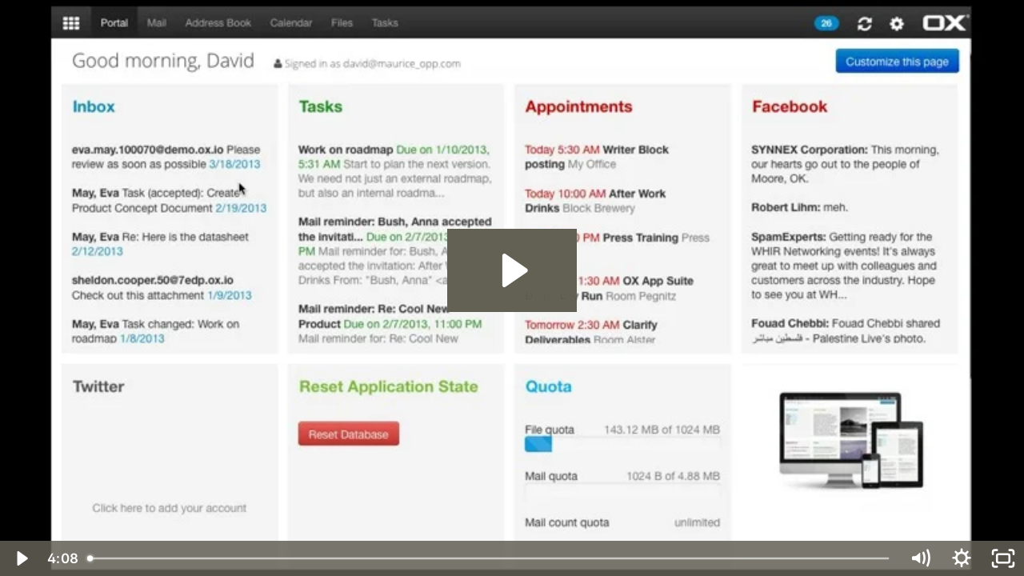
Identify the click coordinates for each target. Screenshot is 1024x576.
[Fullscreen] (1003, 558)
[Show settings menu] (961, 558)
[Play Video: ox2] (512, 270)
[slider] (489, 558)
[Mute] (920, 558)
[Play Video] (21, 558)
